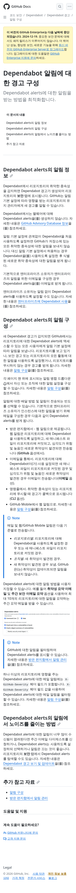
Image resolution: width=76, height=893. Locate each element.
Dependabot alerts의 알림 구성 (36, 322)
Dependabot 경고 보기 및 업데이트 (29, 763)
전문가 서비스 (36, 878)
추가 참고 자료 (21, 782)
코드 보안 (16, 15)
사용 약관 (39, 874)
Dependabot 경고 (58, 15)
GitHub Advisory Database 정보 (44, 223)
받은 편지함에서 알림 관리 (47, 659)
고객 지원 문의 (14, 838)
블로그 (52, 878)
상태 (6, 878)
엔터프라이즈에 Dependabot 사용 (43, 301)
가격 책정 (18, 878)
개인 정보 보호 (57, 874)
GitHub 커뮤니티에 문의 (20, 833)
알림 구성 (16, 19)
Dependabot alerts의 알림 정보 (36, 172)
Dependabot (34, 15)
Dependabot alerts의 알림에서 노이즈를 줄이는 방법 (35, 720)
